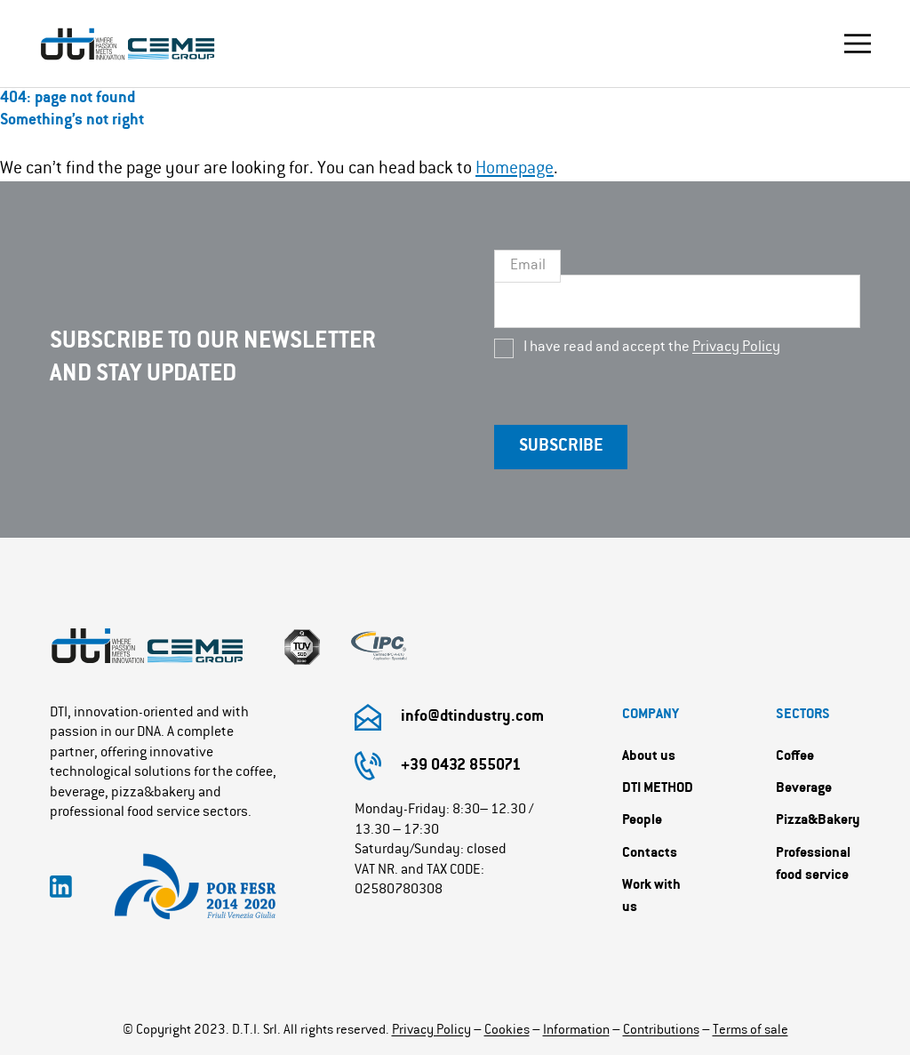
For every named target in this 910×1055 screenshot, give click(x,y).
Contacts (649, 853)
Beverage (804, 788)
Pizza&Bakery (818, 820)
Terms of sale (750, 1031)
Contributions (661, 1031)
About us (648, 756)
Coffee (795, 756)
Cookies (507, 1031)
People (642, 820)
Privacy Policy (736, 347)
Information (576, 1031)
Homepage (514, 169)
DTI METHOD (657, 788)
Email (528, 266)
